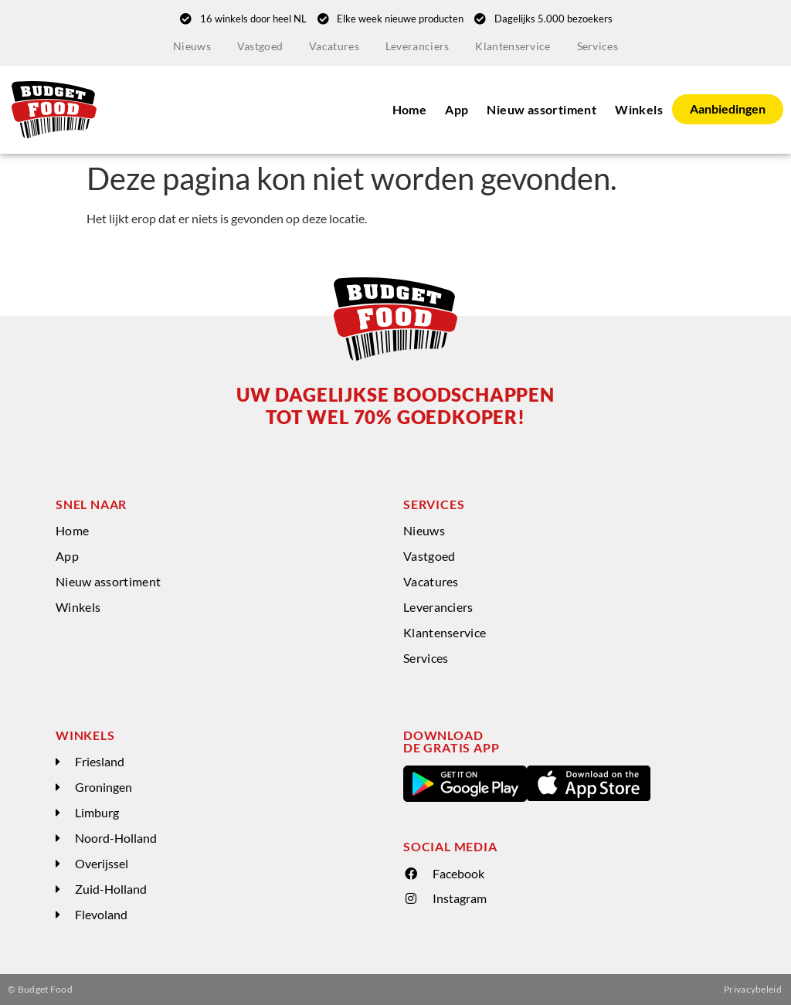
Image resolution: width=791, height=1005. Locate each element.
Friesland (99, 761)
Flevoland (101, 914)
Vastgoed (260, 46)
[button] (222, 762)
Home (409, 109)
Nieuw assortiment (541, 109)
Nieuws (192, 46)
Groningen (103, 786)
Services (597, 46)
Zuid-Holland (111, 888)
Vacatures (334, 46)
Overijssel (101, 863)
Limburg (97, 812)
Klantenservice (512, 46)
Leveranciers (417, 46)
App (456, 109)
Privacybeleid (753, 989)
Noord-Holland (116, 837)
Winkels (639, 109)
